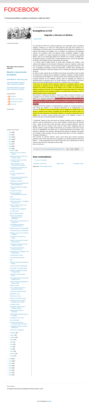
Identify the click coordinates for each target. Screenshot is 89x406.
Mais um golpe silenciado (16, 213)
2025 (10, 134)
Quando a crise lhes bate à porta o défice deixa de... (19, 241)
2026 (10, 132)
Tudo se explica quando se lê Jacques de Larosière (17, 288)
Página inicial (60, 163)
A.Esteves (13, 96)
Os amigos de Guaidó (15, 190)
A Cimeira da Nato (14, 304)
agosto (12, 339)
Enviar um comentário (41, 160)
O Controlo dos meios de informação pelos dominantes (18, 323)
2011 (10, 375)
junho (11, 344)
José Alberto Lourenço (16, 101)
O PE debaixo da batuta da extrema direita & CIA (17, 225)
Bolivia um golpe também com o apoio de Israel (18, 205)
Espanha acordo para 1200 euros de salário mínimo (18, 157)
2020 (10, 146)
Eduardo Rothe (38, 39)
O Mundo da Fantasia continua (18, 291)
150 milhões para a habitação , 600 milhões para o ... (19, 252)
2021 (10, 144)
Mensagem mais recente (39, 163)
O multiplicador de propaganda (18, 209)
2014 (10, 368)
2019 (10, 148)
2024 (10, 137)
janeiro (12, 356)
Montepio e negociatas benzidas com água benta (18, 271)
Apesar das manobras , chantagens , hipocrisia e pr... (19, 202)
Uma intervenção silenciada (17, 257)
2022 (10, 141)
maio (11, 346)
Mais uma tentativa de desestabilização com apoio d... (19, 193)
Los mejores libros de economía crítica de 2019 (18, 160)
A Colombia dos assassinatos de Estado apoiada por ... (18, 168)
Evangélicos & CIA (15, 293)
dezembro (13, 150)
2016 (10, 363)
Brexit (11, 196)
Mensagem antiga (78, 163)
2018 (10, 358)
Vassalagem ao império (16, 181)
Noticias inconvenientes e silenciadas (16, 311)
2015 (10, 365)
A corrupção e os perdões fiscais (18, 268)
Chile (11, 260)
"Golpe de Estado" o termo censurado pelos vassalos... (18, 164)
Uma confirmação (14, 320)
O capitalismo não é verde (17, 317)
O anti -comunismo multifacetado (18, 266)
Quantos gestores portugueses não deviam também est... (19, 184)
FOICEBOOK (21, 9)
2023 (10, 139)
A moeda (12, 171)
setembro (12, 337)
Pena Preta (13, 104)
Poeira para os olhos (15, 296)
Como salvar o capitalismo (17, 330)
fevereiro (12, 353)
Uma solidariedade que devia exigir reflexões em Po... (19, 278)
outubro (12, 335)
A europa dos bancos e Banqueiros (19, 230)
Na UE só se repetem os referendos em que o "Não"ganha (16, 217)
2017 (10, 361)
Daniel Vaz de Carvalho (16, 99)
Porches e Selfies (14, 285)
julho (11, 342)
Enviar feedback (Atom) (45, 166)
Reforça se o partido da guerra (18, 298)
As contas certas (14, 211)
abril (11, 349)
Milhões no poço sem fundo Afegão (19, 228)
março (12, 351)
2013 (10, 370)
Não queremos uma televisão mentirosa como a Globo (17, 301)
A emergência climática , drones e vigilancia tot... (19, 326)
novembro (13, 332)
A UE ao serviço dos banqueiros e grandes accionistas (19, 178)
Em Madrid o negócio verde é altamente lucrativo (17, 307)
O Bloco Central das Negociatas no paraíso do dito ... (19, 282)
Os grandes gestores (15, 199)
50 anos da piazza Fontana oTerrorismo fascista (17, 248)
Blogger (49, 401)
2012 (10, 372)
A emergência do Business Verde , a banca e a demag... (19, 244)
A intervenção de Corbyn (16, 255)
